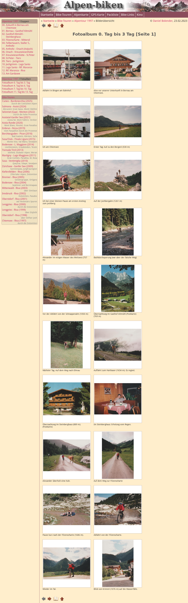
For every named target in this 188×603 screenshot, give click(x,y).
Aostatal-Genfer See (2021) (19, 118)
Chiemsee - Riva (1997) (19, 221)
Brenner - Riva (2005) (19, 178)
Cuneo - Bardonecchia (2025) (19, 102)
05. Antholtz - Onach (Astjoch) (19, 48)
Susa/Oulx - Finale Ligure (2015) (19, 140)
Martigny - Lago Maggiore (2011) (19, 156)
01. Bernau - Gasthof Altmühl (19, 31)
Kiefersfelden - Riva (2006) (19, 172)
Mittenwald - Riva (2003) (19, 189)
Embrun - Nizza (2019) (19, 129)
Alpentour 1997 (10, 21)
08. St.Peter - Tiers (13, 58)
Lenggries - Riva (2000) (19, 205)
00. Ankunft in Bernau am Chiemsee (17, 26)
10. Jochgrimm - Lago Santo (18, 64)
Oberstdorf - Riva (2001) (19, 200)
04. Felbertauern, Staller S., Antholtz (18, 44)
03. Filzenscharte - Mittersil (18, 40)
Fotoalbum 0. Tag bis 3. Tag (18, 82)
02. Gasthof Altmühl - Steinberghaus (15, 35)
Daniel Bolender (163, 20)
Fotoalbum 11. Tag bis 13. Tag (19, 92)
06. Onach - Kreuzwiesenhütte (19, 52)
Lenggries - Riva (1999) (19, 211)
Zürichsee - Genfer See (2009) (19, 167)
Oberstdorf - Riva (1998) (19, 216)
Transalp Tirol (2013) (19, 151)
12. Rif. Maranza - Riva (15, 70)
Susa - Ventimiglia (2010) (19, 162)
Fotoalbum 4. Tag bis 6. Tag (18, 85)
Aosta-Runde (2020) (19, 124)
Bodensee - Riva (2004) (19, 183)
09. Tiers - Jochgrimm (15, 61)
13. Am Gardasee (13, 73)
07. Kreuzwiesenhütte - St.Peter (20, 55)
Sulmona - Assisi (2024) (19, 107)
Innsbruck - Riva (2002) (19, 194)
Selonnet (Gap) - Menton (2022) (19, 113)
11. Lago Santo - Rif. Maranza (19, 67)
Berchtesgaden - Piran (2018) (19, 134)
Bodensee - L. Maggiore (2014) (19, 145)
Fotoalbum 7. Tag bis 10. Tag (18, 88)
